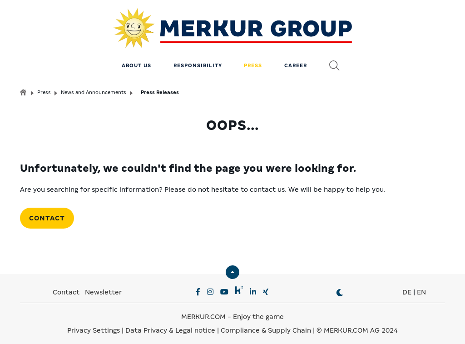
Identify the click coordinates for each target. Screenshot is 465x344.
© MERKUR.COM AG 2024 (357, 325)
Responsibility (197, 61)
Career (295, 61)
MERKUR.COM (203, 312)
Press (253, 61)
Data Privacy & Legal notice (170, 325)
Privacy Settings (93, 325)
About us (136, 61)
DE (406, 287)
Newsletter (103, 287)
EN (421, 287)
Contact (47, 213)
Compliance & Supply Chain (266, 325)
